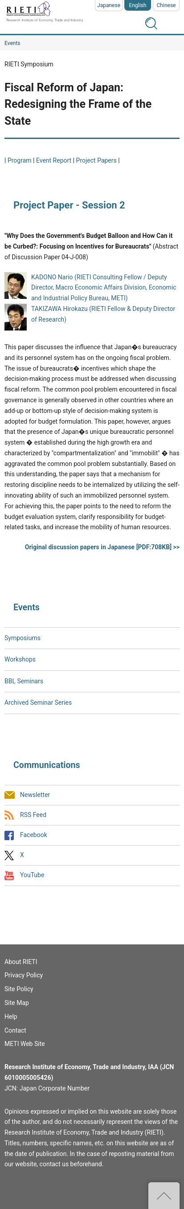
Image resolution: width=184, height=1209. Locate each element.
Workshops (20, 659)
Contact (15, 1030)
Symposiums (22, 637)
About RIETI (20, 961)
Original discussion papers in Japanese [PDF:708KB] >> (102, 547)
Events (12, 43)
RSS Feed (33, 814)
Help (10, 1016)
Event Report (53, 160)
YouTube (32, 875)
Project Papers (97, 160)
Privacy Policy (23, 975)
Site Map (16, 1002)
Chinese (166, 5)
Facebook (33, 834)
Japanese (108, 5)
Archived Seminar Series (38, 702)
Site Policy (18, 989)
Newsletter (35, 794)
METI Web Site (24, 1043)
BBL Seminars (23, 681)
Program (20, 160)
